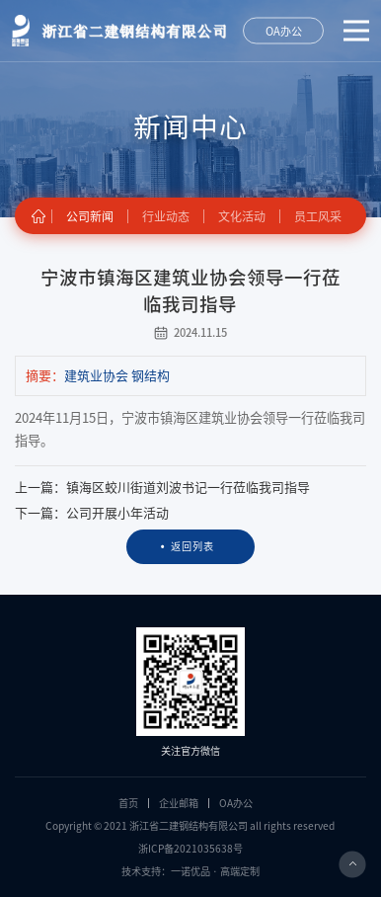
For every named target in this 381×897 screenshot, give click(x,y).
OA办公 (236, 803)
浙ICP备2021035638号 (190, 849)
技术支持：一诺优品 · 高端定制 (190, 871)
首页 (128, 803)
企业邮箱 (178, 803)
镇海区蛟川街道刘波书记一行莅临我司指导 (188, 487)
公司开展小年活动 (117, 513)
